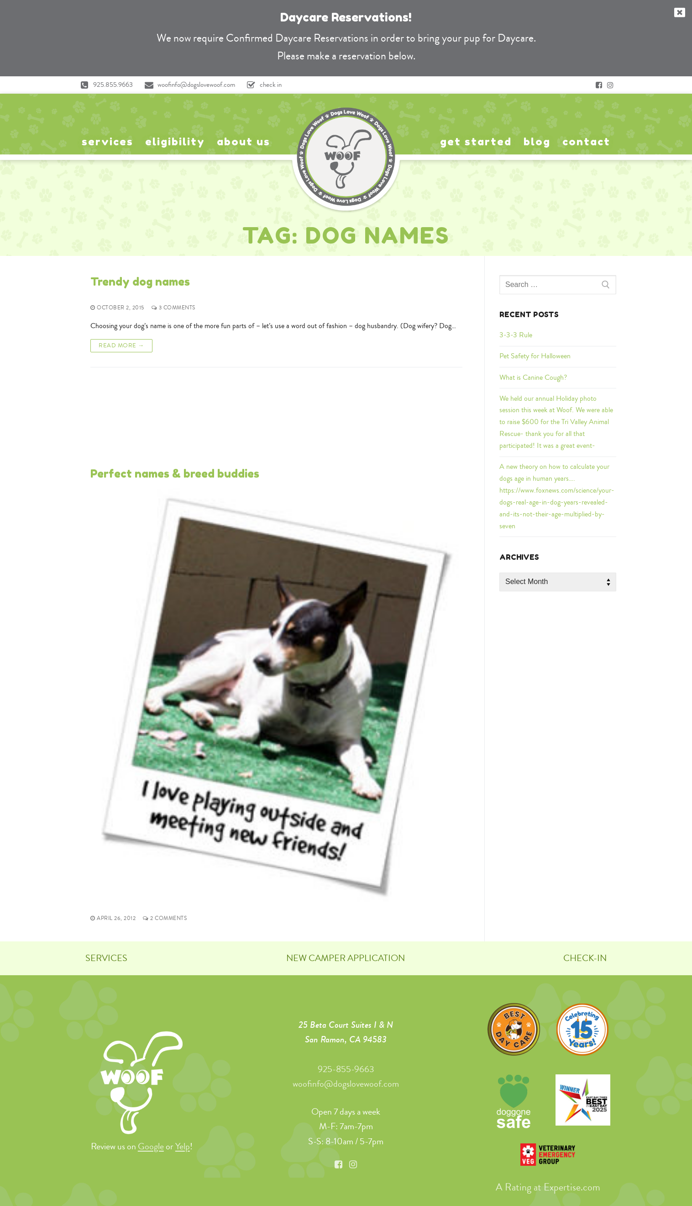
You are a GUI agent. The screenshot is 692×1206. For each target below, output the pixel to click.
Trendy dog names (140, 281)
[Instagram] (610, 85)
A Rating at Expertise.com (548, 1184)
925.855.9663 (104, 85)
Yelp (182, 1143)
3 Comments (173, 308)
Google (151, 1143)
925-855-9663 (346, 1066)
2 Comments (165, 833)
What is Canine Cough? (533, 377)
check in (262, 85)
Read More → (121, 345)
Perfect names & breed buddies (174, 388)
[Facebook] (599, 85)
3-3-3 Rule (515, 335)
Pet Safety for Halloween (535, 356)
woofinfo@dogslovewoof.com (187, 85)
